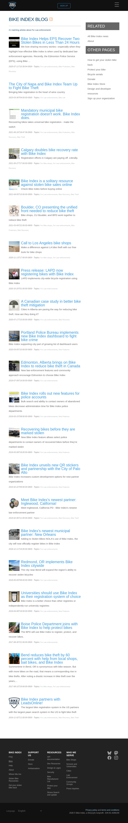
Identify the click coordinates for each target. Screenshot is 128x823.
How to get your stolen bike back (102, 62)
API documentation (53, 758)
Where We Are (15, 774)
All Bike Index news (98, 36)
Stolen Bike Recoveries (14, 779)
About (91, 41)
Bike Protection (64, 67)
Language (10, 811)
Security (50, 772)
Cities (68, 771)
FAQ (11, 757)
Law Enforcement (71, 776)
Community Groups (71, 783)
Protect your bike (97, 69)
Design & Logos (54, 768)
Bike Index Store (96, 84)
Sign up (64, 6)
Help (11, 765)
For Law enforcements (49, 67)
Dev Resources (53, 764)
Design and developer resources (99, 91)
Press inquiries (72, 788)
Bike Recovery (64, 194)
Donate (91, 79)
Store (30, 764)
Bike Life (62, 98)
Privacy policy (91, 810)
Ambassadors (34, 768)
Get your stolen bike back (15, 786)
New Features (64, 350)
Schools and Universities (71, 765)
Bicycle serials (95, 74)
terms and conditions (110, 810)
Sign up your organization (101, 98)
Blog (11, 761)
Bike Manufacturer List (53, 779)
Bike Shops (71, 760)
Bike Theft (21, 137)
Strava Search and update (53, 793)
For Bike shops (46, 163)
